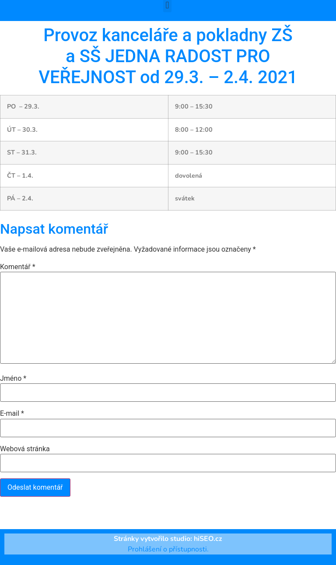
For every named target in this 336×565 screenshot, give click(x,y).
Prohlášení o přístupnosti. (168, 549)
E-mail (12, 413)
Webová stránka (25, 449)
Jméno (13, 378)
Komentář (17, 266)
